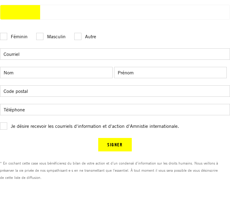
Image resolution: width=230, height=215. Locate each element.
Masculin (56, 36)
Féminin (19, 36)
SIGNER (114, 145)
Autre (90, 36)
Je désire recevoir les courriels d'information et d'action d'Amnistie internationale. (95, 126)
